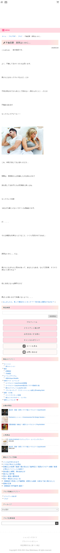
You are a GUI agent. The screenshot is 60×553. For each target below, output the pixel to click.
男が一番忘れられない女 (12, 479)
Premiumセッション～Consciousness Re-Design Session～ (27, 417)
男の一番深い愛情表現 (11, 476)
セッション (7, 364)
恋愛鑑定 (8, 371)
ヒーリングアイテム (10, 376)
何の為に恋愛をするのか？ (44, 302)
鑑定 (5, 368)
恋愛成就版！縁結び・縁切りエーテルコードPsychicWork (27, 424)
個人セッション (10, 366)
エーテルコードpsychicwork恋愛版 (16, 383)
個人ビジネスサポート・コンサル (16, 397)
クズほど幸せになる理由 (12, 464)
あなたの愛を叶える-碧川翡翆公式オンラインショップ (30, 16)
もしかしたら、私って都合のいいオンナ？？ (19, 302)
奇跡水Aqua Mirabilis (12, 378)
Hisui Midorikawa (32, 550)
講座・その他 (8, 392)
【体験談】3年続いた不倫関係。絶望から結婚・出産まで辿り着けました (29, 481)
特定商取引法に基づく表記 (30, 545)
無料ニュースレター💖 (11, 400)
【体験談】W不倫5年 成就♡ (13, 486)
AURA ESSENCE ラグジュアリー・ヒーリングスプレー (26, 439)
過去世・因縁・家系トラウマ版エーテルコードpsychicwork (27, 410)
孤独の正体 (7, 483)
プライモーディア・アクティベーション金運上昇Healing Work (25, 390)
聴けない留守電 (8, 474)
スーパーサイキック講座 (13, 395)
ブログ (6, 499)
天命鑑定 (8, 373)
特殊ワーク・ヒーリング (11, 380)
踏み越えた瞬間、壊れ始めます (14, 471)
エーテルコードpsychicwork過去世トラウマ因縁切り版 (23, 385)
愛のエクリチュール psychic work (16, 388)
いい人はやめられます (11, 462)
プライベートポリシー (30, 541)
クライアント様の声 (10, 496)
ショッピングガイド (30, 537)
